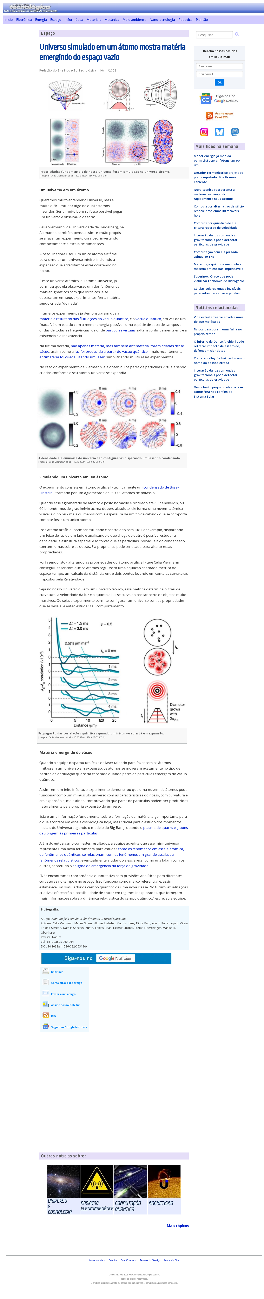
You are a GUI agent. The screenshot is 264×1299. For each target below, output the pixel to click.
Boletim (112, 1260)
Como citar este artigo (66, 983)
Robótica (185, 19)
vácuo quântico (148, 318)
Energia (41, 19)
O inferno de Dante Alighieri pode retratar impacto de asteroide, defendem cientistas (219, 346)
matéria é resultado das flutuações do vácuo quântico (83, 318)
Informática (74, 19)
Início (8, 19)
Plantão (202, 19)
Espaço (55, 19)
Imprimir (57, 972)
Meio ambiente (134, 19)
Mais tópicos (178, 1225)
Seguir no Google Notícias (69, 1027)
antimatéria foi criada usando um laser (72, 357)
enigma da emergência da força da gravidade (110, 865)
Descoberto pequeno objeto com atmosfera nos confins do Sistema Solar (218, 391)
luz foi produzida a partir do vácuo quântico (111, 351)
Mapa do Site (171, 1260)
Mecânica (111, 19)
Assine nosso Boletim (65, 1005)
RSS (53, 1016)
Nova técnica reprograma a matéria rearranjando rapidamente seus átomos (214, 194)
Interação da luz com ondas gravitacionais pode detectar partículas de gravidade (215, 239)
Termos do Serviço (150, 1260)
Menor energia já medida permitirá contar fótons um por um (217, 160)
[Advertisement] (19, 92)
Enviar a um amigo (63, 994)
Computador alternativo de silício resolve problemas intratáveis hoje (219, 210)
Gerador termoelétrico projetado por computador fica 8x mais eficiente (218, 177)
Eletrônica (24, 19)
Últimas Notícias (96, 1260)
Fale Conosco (128, 1260)
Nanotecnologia (162, 19)
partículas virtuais (121, 330)
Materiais (93, 19)
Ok (220, 82)
